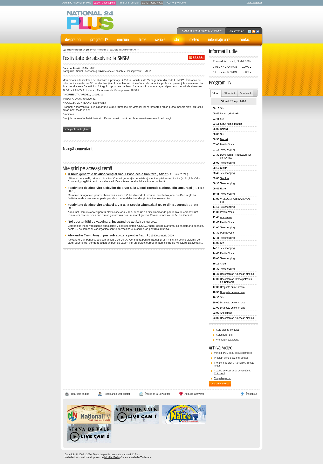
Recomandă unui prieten (117, 393)
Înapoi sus (251, 393)
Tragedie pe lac (222, 378)
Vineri (215, 93)
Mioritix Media (112, 457)
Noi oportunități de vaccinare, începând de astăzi (103, 221)
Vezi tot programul (176, 2)
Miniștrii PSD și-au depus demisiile (233, 352)
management (134, 71)
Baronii (224, 129)
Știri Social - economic (96, 50)
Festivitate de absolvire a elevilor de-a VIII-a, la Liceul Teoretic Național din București (130, 187)
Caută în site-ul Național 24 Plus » (202, 30)
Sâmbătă (229, 93)
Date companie (254, 2)
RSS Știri (198, 57)
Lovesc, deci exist (230, 113)
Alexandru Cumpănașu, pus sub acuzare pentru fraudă (108, 235)
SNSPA (147, 71)
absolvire (121, 71)
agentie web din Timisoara (136, 457)
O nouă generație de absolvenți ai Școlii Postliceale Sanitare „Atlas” (118, 174)
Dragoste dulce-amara (232, 287)
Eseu (223, 188)
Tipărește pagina (80, 393)
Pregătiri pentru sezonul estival (231, 357)
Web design (71, 457)
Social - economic (86, 71)
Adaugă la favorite (195, 393)
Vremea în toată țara (227, 339)
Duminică (245, 93)
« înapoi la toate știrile (77, 129)
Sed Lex (224, 178)
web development (90, 457)
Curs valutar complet (227, 329)
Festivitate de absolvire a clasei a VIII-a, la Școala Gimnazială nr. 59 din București (127, 204)
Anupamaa (226, 217)
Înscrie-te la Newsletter (157, 393)
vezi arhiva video (220, 383)
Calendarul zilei (224, 334)
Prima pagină (77, 50)
